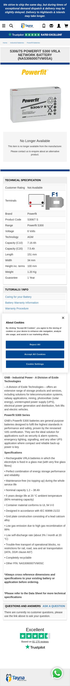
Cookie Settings (35, 364)
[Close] (63, 318)
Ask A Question (54, 606)
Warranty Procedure (17, 308)
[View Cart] (66, 26)
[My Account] (59, 26)
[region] (35, 343)
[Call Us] (44, 26)
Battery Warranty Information (21, 302)
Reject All (35, 344)
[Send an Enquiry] (51, 26)
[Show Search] (11, 26)
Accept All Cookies (35, 354)
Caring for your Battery (18, 296)
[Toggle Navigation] (3, 26)
